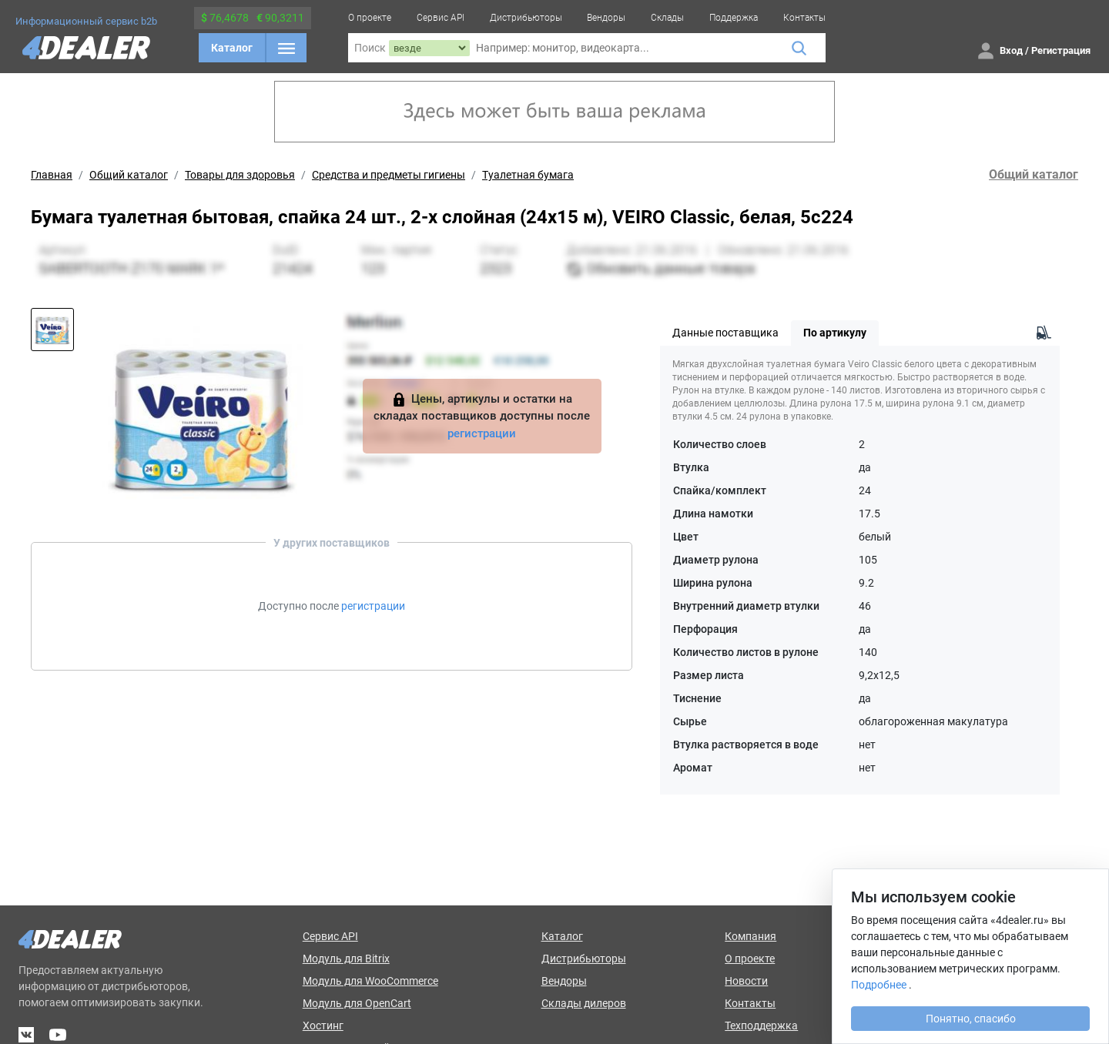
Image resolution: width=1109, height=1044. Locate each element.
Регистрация (1061, 50)
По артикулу (834, 332)
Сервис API (440, 17)
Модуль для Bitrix (346, 958)
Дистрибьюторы (526, 17)
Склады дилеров (583, 1003)
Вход (1011, 50)
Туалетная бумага (528, 175)
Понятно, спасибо (971, 1018)
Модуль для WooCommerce (370, 981)
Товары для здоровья (240, 175)
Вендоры (606, 17)
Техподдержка (761, 1025)
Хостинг (323, 1025)
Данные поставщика (725, 332)
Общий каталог (128, 175)
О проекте (369, 17)
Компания (750, 936)
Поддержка (733, 17)
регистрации (481, 433)
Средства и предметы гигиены (388, 175)
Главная (51, 175)
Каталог (232, 48)
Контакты (804, 17)
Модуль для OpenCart (357, 1003)
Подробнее (878, 985)
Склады (667, 17)
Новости (746, 981)
